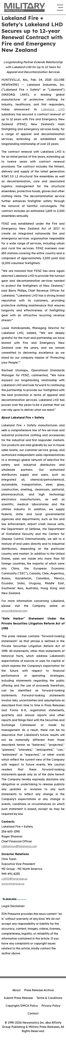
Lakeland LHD (53, 109)
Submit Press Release (18, 998)
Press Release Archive (39, 990)
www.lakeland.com (14, 610)
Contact (33, 1013)
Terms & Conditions (49, 998)
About (16, 990)
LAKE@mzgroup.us (14, 878)
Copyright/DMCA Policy (22, 1005)
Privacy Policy (50, 1005)
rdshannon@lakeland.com (19, 846)
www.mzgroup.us (12, 883)
